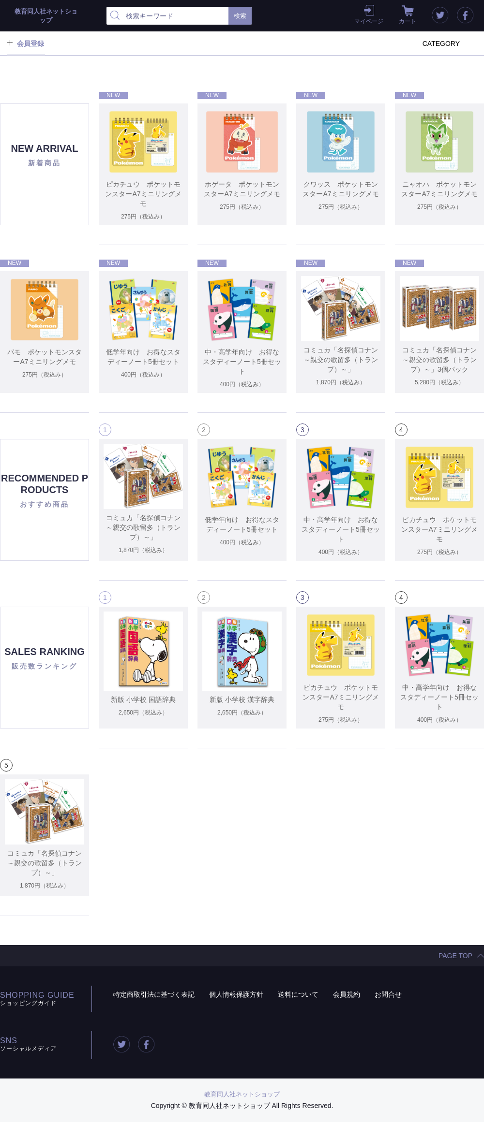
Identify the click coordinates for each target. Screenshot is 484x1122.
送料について (298, 994)
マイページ (368, 21)
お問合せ (388, 994)
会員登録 (30, 43)
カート (407, 21)
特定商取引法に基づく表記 (154, 994)
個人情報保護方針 (236, 994)
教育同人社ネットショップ (242, 1094)
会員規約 (346, 994)
